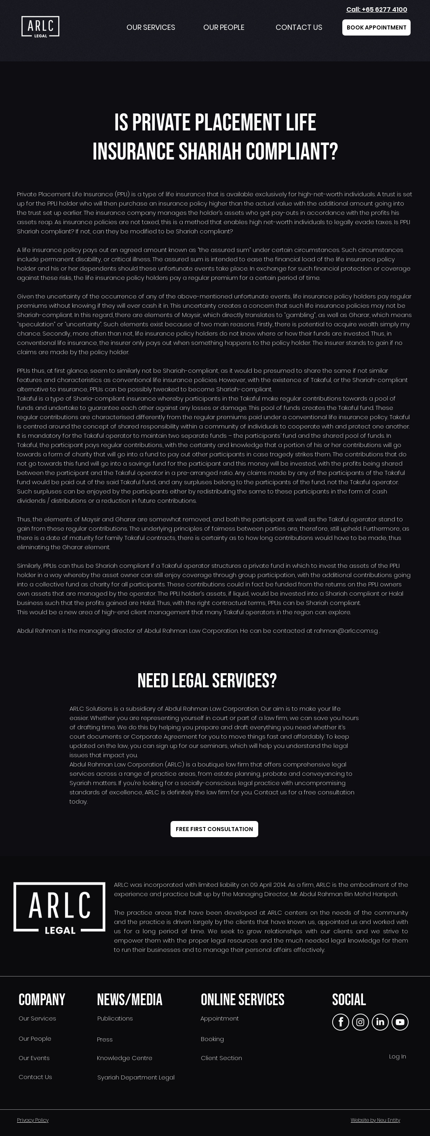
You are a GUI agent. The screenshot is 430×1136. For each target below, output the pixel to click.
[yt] (400, 1022)
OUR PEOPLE (224, 27)
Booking (212, 1039)
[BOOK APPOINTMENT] (376, 27)
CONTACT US (299, 27)
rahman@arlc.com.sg (346, 630)
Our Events (33, 1058)
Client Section (221, 1058)
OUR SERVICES (150, 27)
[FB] (340, 1022)
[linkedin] (380, 1022)
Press (105, 1039)
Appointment (219, 1018)
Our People (34, 1038)
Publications (115, 1018)
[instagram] (360, 1022)
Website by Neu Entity (375, 1120)
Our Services (36, 1018)
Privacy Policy (32, 1120)
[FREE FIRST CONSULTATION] (214, 829)
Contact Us (34, 1077)
